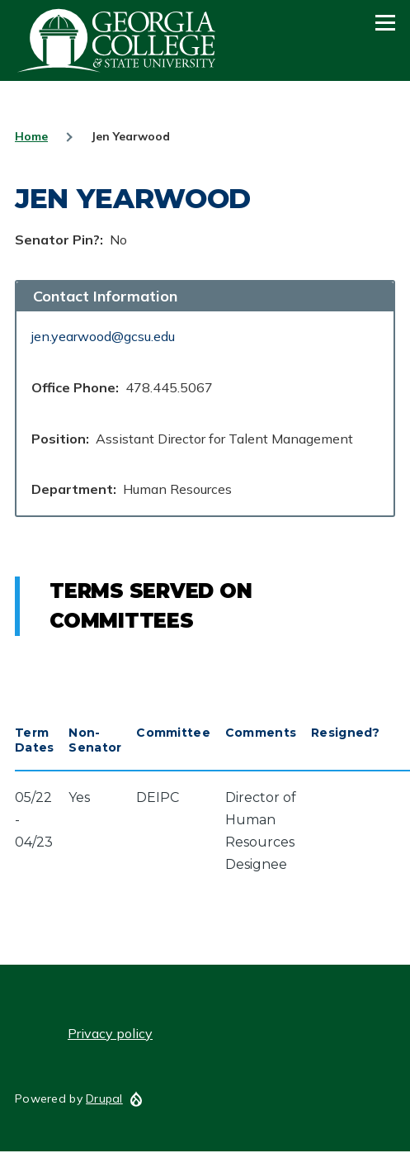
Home (31, 136)
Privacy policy (110, 1033)
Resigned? (345, 732)
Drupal (104, 1098)
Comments (260, 732)
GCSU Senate (117, 40)
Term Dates (34, 740)
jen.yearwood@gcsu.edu (103, 336)
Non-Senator (94, 740)
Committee (173, 732)
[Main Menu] (385, 22)
